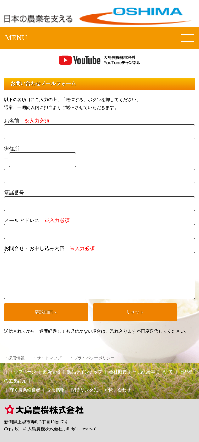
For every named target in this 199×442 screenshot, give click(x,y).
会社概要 (118, 371)
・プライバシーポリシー (92, 358)
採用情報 (56, 389)
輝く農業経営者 (24, 389)
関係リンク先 (84, 389)
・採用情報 (14, 358)
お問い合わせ (118, 389)
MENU (16, 38)
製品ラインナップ (84, 371)
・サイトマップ (47, 358)
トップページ (22, 371)
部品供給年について (153, 371)
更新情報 (51, 371)
